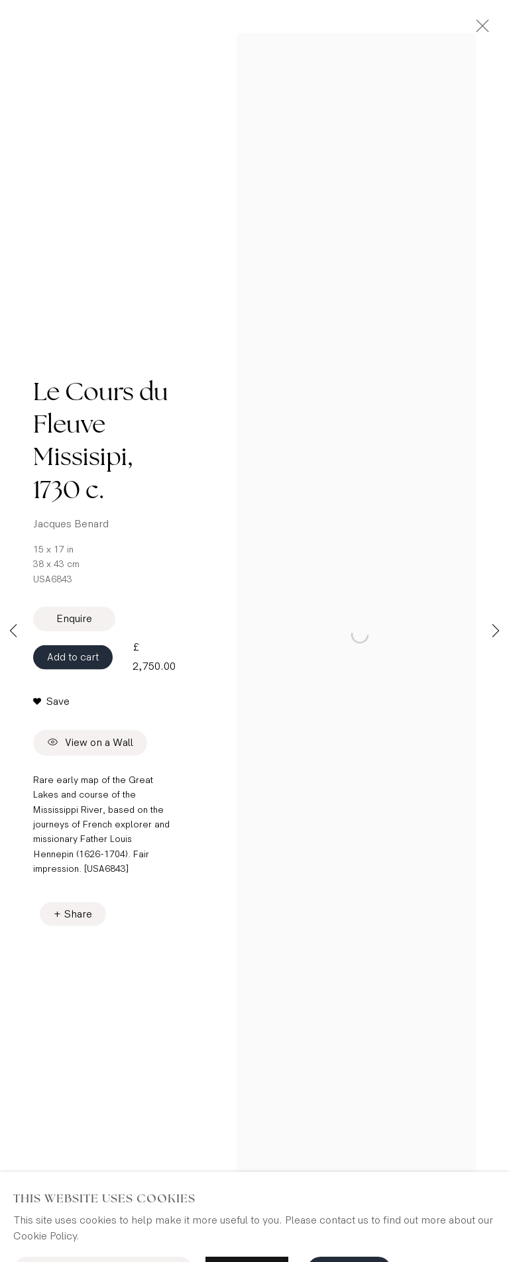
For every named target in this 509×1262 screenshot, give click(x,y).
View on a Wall (90, 747)
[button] (51, 704)
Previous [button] (13, 631)
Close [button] (479, 30)
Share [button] (78, 918)
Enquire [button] (74, 622)
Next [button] (495, 631)
